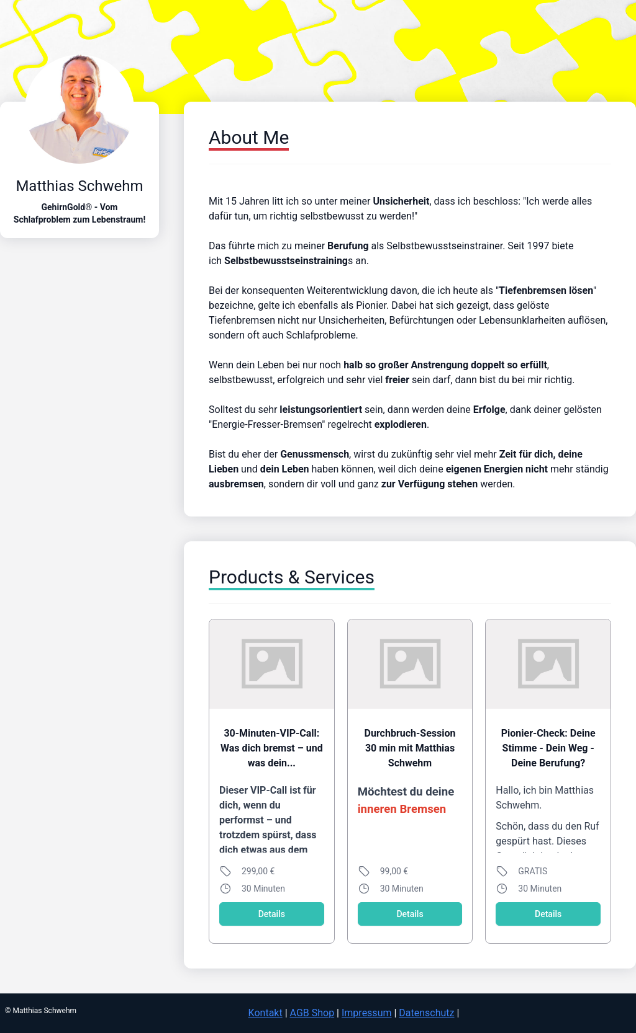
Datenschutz (426, 1013)
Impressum (367, 1013)
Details (271, 914)
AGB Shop (312, 1013)
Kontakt (265, 1013)
